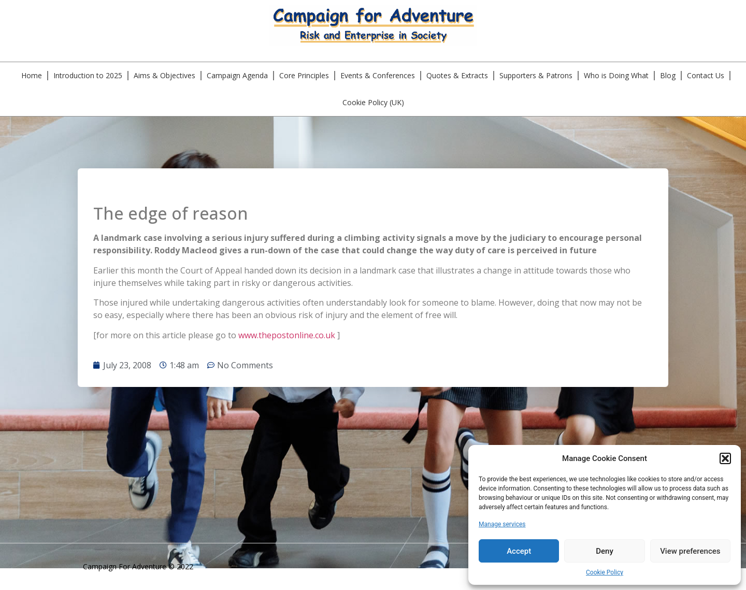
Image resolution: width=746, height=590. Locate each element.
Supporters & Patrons (535, 75)
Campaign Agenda (237, 75)
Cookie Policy (604, 572)
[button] (725, 458)
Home (31, 75)
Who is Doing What (616, 75)
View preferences (690, 551)
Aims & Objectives (164, 75)
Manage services (502, 524)
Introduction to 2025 (87, 75)
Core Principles (304, 75)
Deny (604, 551)
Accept (519, 551)
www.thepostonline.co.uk (286, 335)
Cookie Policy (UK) (373, 102)
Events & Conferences (377, 75)
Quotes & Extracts (457, 75)
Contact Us (705, 75)
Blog (668, 75)
